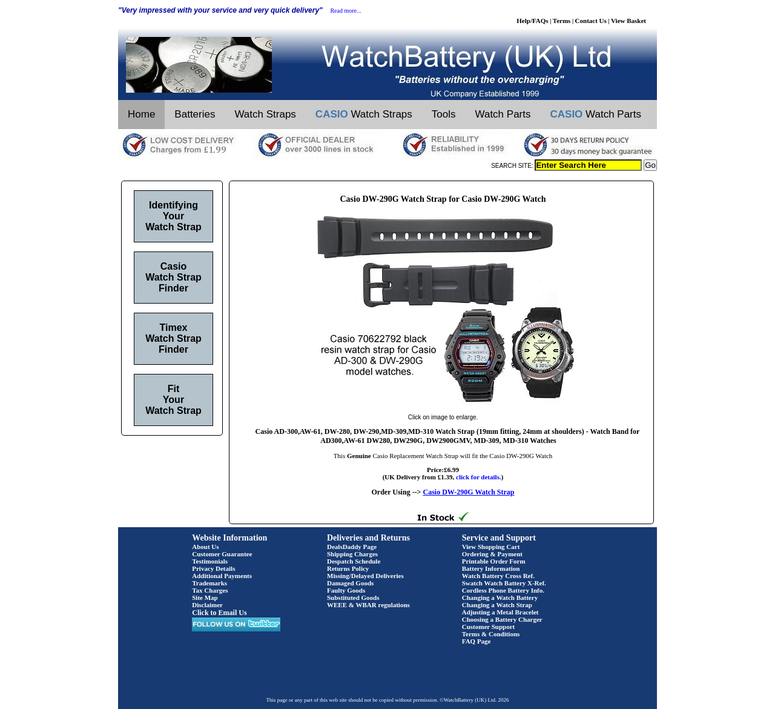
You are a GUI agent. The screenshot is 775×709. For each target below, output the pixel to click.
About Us (205, 546)
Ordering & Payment (492, 554)
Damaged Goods (350, 583)
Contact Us (591, 20)
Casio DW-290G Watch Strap (468, 492)
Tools (444, 114)
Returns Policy (348, 568)
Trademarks (209, 583)
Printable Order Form (494, 561)
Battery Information (491, 568)
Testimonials (210, 561)
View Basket (628, 20)
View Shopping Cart (491, 546)
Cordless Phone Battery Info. (503, 590)
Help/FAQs (532, 20)
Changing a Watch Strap (497, 604)
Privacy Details (213, 568)
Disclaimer (207, 604)
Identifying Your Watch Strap (173, 216)
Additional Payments (222, 575)
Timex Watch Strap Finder (173, 338)
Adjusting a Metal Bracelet (500, 612)
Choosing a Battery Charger (502, 619)
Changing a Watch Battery (500, 597)
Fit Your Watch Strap (173, 400)
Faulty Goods (346, 590)
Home (141, 114)
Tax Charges (210, 590)
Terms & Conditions (491, 633)
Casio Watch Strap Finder (173, 277)
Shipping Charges (352, 554)
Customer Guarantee (222, 554)
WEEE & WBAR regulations (368, 604)
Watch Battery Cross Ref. (498, 575)
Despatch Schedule (353, 561)
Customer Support (488, 626)
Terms (562, 20)
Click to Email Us (219, 612)
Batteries (194, 114)
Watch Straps (264, 114)
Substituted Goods (353, 597)
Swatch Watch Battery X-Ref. (504, 583)
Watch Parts (503, 114)
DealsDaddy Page (352, 546)
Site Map (204, 597)
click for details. (478, 477)
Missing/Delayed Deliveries (365, 575)
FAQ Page (476, 641)
